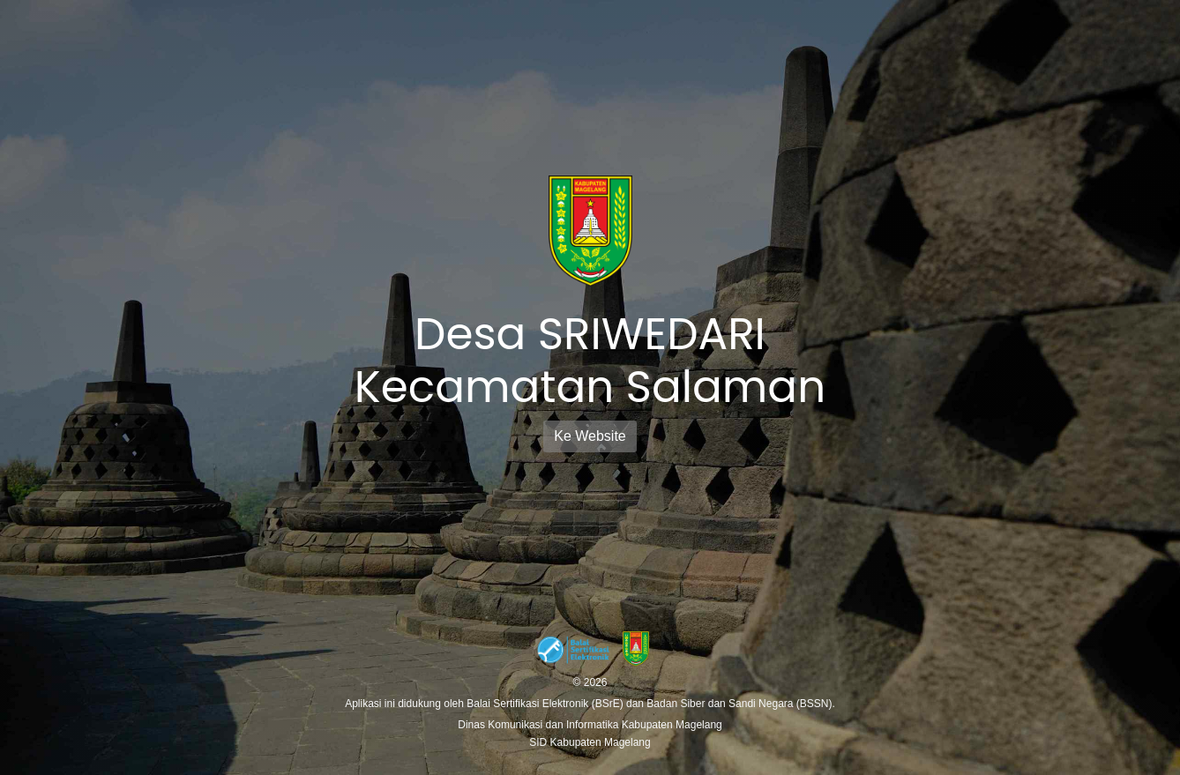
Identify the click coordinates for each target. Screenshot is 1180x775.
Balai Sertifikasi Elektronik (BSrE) (546, 703)
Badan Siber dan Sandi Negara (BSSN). (740, 703)
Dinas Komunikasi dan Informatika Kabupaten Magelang (590, 725)
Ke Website (590, 435)
